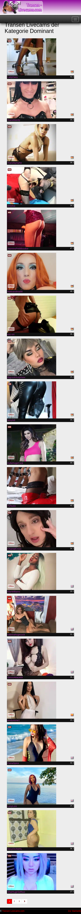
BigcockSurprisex (16, 377)
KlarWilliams (13, 591)
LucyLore (12, 806)
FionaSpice (13, 763)
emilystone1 (13, 720)
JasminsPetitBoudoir (17, 248)
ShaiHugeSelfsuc (16, 892)
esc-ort (10, 334)
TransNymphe (14, 162)
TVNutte (11, 506)
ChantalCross (14, 548)
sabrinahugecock (16, 634)
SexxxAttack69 (15, 677)
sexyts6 (11, 420)
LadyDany (12, 77)
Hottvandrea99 (14, 291)
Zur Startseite (74, 911)
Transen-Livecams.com (13, 911)
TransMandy (13, 120)
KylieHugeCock (15, 463)
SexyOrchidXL (14, 849)
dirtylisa (11, 205)
